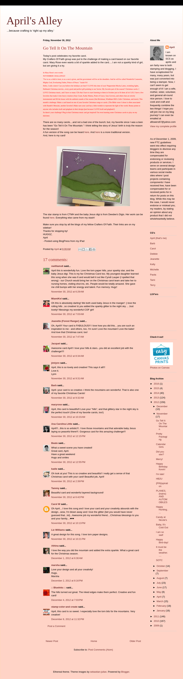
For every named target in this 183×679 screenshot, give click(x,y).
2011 (157, 616)
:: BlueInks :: (58, 587)
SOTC (159, 560)
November (162, 413)
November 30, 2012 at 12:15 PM (68, 436)
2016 (157, 383)
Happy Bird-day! (162, 541)
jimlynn (55, 363)
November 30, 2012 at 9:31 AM (67, 378)
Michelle (154, 269)
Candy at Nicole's (161, 518)
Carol (153, 248)
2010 (157, 621)
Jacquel (55, 343)
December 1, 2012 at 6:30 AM (67, 558)
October (161, 566)
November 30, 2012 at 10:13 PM (68, 523)
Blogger (125, 671)
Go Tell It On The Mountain (161, 425)
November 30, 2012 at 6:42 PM (67, 497)
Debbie (154, 253)
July (159, 582)
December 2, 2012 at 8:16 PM (67, 580)
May (159, 592)
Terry (152, 285)
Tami (152, 280)
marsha (55, 565)
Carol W (55, 504)
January (161, 610)
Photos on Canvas (159, 367)
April (172, 47)
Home (94, 641)
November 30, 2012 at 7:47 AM (67, 336)
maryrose (56, 404)
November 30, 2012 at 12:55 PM (68, 462)
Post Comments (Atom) (100, 649)
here (86, 132)
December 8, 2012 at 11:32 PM (67, 619)
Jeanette (154, 259)
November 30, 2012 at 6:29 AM (67, 291)
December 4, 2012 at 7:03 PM (67, 600)
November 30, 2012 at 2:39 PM (67, 481)
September (162, 570)
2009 (157, 625)
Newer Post (52, 641)
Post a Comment (56, 626)
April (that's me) (158, 238)
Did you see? (160, 453)
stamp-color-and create (64, 606)
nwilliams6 (57, 266)
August (161, 578)
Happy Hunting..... (162, 509)
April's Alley (34, 21)
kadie (54, 468)
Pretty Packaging (161, 436)
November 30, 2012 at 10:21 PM (68, 539)
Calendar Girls (161, 445)
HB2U (159, 478)
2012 (157, 402)
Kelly (152, 264)
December (162, 406)
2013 (157, 397)
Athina (55, 545)
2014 (157, 393)
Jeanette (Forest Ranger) (65, 321)
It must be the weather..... (162, 551)
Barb (54, 385)
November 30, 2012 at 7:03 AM (67, 314)
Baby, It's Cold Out (162, 526)
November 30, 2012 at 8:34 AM (67, 356)
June (160, 587)
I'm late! (160, 474)
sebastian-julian (98, 671)
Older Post (135, 641)
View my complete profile (163, 126)
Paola (153, 274)
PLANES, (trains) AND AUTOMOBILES (161, 496)
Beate (54, 443)
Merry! (159, 459)
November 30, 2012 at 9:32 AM (67, 397)
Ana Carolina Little (61, 424)
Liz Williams (58, 529)
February (162, 605)
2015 (157, 388)
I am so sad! (160, 533)
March (160, 601)
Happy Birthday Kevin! (161, 466)
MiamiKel (56, 298)
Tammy (55, 488)
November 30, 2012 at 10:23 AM (68, 417)
